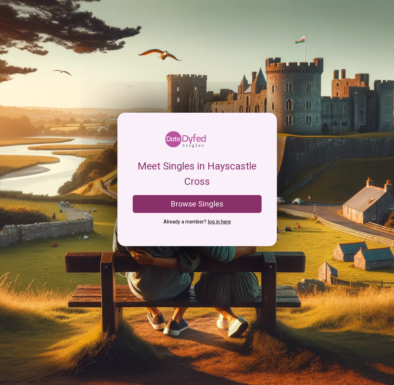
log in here (219, 222)
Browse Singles (197, 204)
